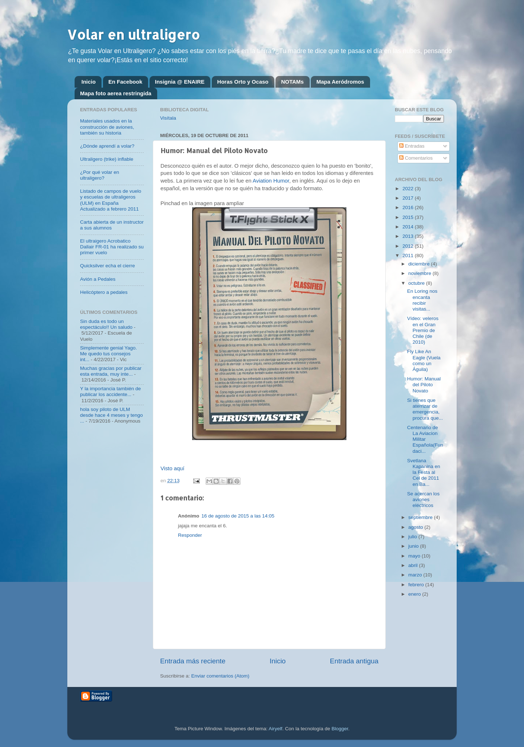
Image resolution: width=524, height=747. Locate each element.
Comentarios (416, 158)
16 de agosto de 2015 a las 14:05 (238, 516)
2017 (408, 198)
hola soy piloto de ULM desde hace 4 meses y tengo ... (111, 415)
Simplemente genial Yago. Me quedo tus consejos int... (108, 353)
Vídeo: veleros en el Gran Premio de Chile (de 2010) (422, 330)
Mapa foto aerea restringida (115, 93)
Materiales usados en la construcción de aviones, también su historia (107, 126)
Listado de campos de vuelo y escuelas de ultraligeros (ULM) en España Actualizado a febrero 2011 (110, 200)
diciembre (419, 264)
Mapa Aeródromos (340, 82)
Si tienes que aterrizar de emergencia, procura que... (425, 409)
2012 (408, 246)
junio (414, 546)
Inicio (89, 82)
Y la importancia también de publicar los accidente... (110, 391)
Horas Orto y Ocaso (243, 82)
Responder (190, 535)
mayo (415, 556)
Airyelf (275, 728)
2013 (408, 236)
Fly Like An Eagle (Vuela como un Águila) (424, 360)
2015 (408, 217)
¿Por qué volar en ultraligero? (99, 175)
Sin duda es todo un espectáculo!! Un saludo (106, 324)
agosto (416, 527)
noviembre (420, 273)
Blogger (340, 728)
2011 (408, 255)
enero (415, 594)
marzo (415, 575)
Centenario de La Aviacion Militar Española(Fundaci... (425, 439)
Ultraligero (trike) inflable (106, 159)
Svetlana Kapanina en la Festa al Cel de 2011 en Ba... (423, 472)
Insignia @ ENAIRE (180, 82)
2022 (408, 188)
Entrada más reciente (193, 661)
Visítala (168, 118)
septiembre (421, 517)
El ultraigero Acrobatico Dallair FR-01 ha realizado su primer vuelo (112, 246)
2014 (408, 226)
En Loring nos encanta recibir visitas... (422, 300)
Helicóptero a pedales (104, 292)
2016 (408, 207)
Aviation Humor (271, 181)
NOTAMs (292, 82)
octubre (417, 283)
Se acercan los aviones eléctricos (423, 499)
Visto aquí (172, 468)
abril (413, 565)
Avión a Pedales (97, 279)
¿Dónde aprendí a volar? (107, 146)
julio (413, 536)
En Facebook (125, 82)
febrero (416, 584)
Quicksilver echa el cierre (107, 265)
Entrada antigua (354, 661)
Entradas (412, 146)
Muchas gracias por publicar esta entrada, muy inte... (111, 371)
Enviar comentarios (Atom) (220, 676)
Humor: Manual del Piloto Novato (424, 384)
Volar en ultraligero (133, 34)
